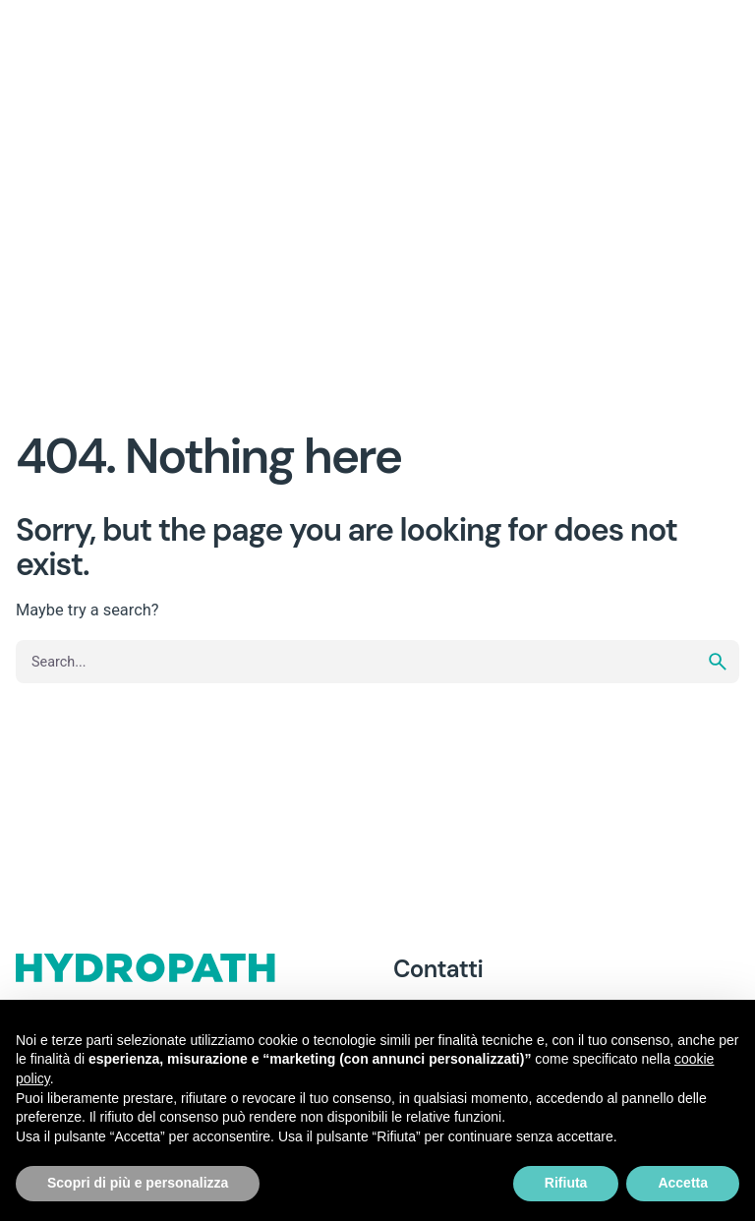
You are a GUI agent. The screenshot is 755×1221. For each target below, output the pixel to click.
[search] (717, 661)
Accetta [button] (683, 1183)
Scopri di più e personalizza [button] (137, 1183)
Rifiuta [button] (566, 1183)
